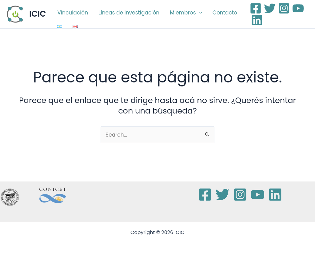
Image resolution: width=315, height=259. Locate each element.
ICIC (37, 13)
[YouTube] (298, 8)
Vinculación (72, 12)
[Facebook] (255, 8)
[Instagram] (284, 8)
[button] (199, 12)
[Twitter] (270, 8)
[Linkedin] (257, 20)
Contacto (225, 12)
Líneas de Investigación (128, 12)
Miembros (186, 12)
